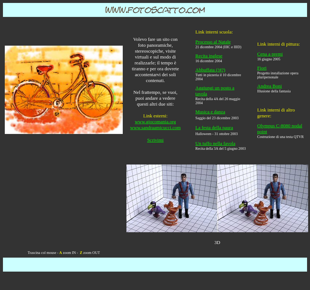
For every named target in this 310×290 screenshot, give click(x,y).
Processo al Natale (213, 42)
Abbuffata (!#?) (210, 69)
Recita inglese (208, 56)
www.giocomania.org (155, 121)
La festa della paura (214, 127)
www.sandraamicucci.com (155, 127)
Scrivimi (155, 140)
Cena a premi (270, 54)
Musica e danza (210, 111)
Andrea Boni (269, 86)
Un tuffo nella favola (215, 143)
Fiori (262, 68)
